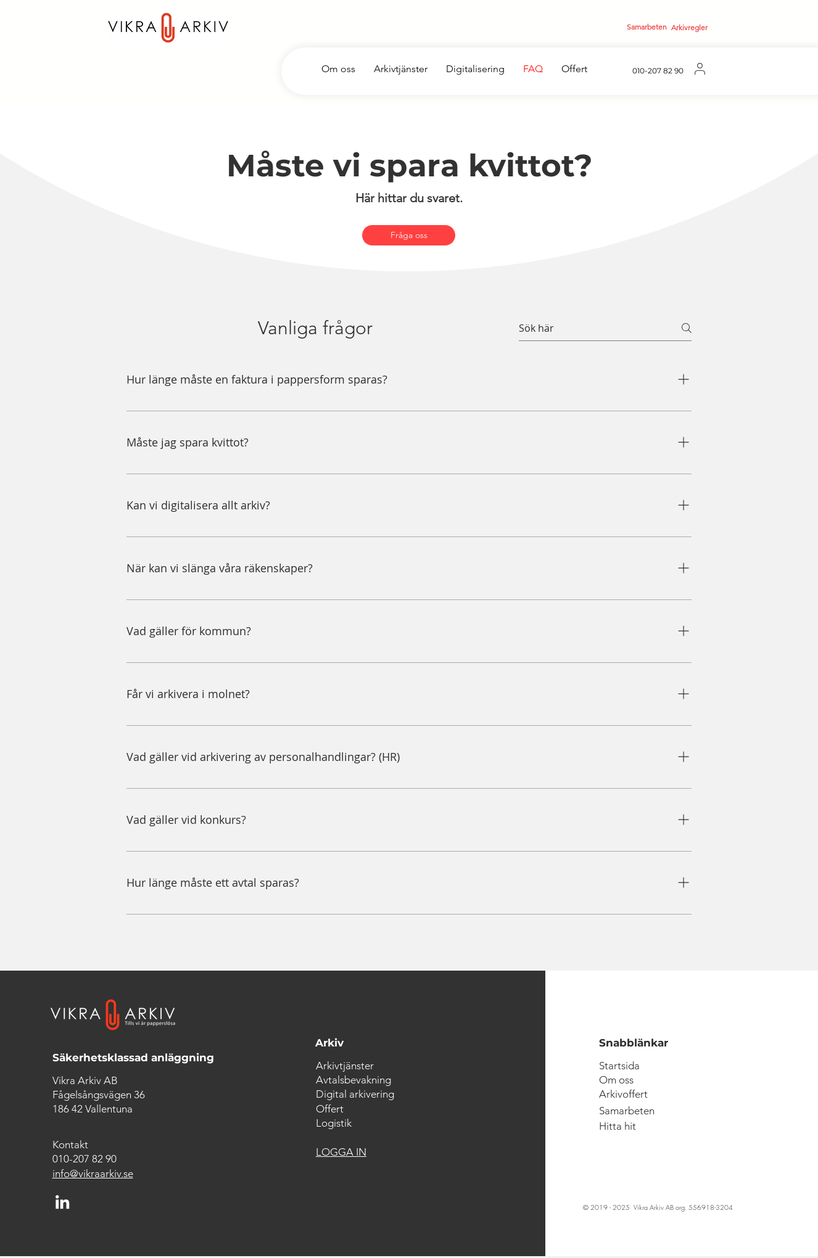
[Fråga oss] (408, 235)
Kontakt (70, 1144)
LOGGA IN (341, 1152)
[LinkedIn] (62, 1202)
